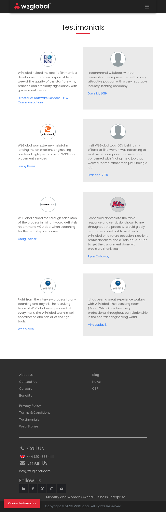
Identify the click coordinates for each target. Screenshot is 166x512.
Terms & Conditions (34, 412)
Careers (25, 388)
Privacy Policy (30, 405)
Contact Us (28, 381)
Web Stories (28, 426)
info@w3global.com (35, 471)
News (96, 381)
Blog (95, 374)
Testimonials (29, 419)
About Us (26, 374)
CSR (95, 388)
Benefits (25, 395)
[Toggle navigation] (147, 7)
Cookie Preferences (22, 503)
